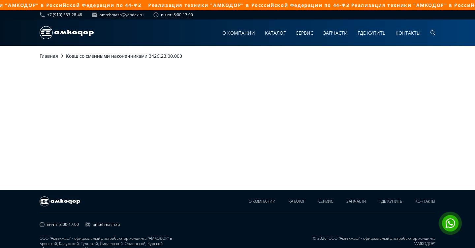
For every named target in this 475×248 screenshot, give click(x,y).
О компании (238, 33)
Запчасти (335, 33)
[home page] (67, 32)
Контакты (408, 33)
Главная (49, 56)
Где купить (372, 33)
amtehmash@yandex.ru (117, 15)
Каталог (275, 33)
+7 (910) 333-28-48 (61, 15)
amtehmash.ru (102, 224)
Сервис (304, 33)
